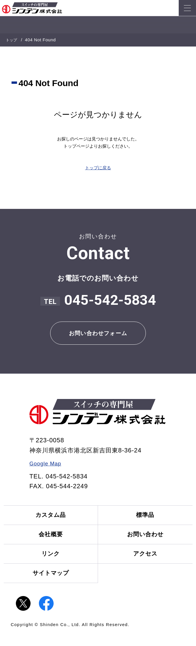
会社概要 (49, 541)
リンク (49, 563)
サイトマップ (49, 585)
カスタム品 (49, 519)
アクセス (147, 563)
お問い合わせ (147, 541)
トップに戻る (98, 167)
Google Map (47, 466)
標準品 (147, 519)
